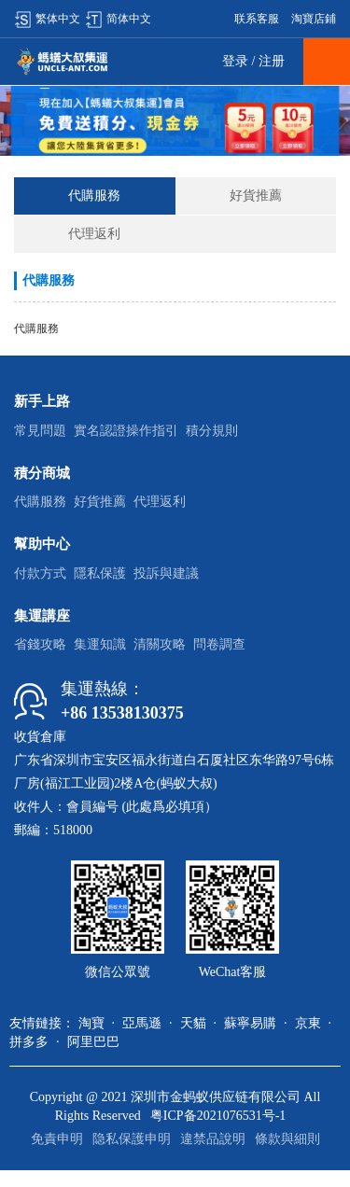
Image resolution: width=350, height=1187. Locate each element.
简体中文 (118, 18)
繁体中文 (47, 18)
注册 (272, 61)
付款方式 (40, 573)
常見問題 (40, 431)
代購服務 (94, 195)
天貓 (193, 1023)
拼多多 (29, 1042)
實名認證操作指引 (126, 431)
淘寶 (91, 1023)
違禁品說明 (212, 1139)
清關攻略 (159, 644)
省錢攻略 (40, 644)
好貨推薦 (256, 195)
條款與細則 (287, 1139)
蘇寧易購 (250, 1023)
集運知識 (100, 644)
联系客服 (256, 18)
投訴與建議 (166, 573)
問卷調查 (219, 644)
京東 (308, 1023)
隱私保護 (100, 573)
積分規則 (212, 431)
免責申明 (57, 1139)
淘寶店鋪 (313, 18)
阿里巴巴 (93, 1042)
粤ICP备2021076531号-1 (218, 1116)
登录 (235, 61)
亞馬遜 (141, 1023)
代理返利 (94, 234)
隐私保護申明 (131, 1139)
